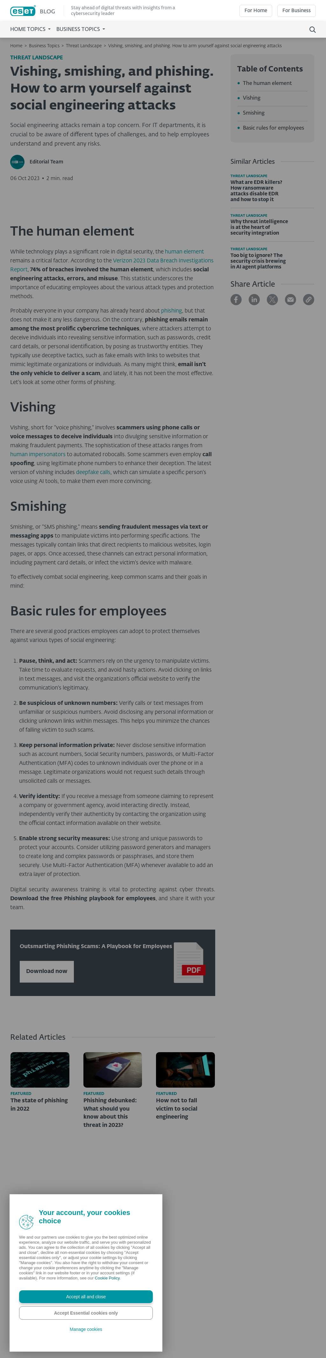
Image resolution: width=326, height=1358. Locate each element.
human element (184, 361)
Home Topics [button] (28, 29)
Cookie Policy (107, 1278)
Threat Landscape (84, 46)
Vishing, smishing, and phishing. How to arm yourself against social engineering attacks (195, 46)
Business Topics (44, 46)
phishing (171, 420)
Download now (46, 1080)
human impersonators (38, 563)
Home (16, 46)
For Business (296, 10)
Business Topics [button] (78, 29)
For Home (255, 10)
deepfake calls (93, 581)
